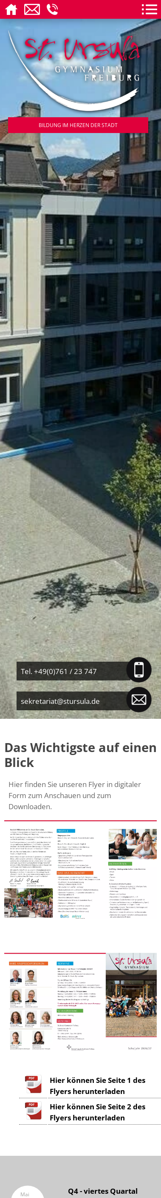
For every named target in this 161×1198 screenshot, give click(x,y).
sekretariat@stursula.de (60, 701)
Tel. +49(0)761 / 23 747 (59, 671)
